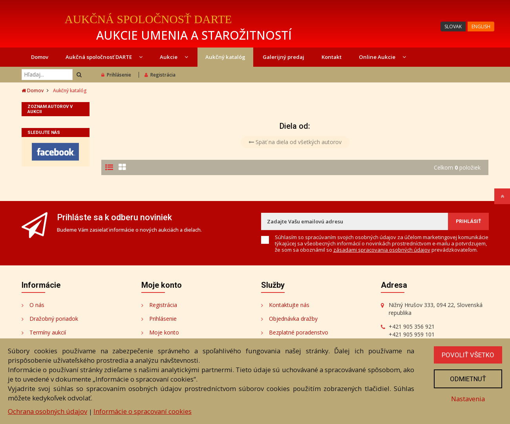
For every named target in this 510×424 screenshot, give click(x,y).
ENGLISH (481, 26)
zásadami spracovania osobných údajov (381, 249)
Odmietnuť (468, 379)
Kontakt (332, 56)
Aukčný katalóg (225, 56)
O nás (36, 305)
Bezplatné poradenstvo (298, 332)
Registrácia (159, 75)
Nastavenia (468, 398)
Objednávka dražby (293, 318)
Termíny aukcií (47, 332)
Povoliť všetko (468, 355)
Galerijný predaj (283, 56)
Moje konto (164, 332)
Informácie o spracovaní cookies (142, 411)
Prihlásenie (116, 75)
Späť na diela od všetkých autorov (295, 142)
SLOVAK (453, 26)
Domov (39, 56)
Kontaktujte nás (289, 305)
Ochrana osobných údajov (47, 411)
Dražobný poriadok (53, 318)
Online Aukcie (382, 56)
